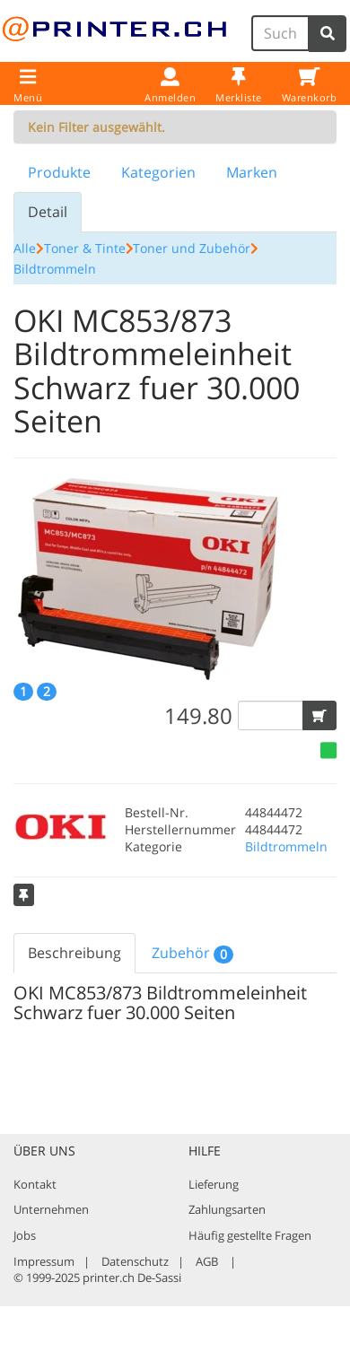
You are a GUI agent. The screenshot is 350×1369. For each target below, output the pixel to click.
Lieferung (213, 1184)
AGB (207, 1261)
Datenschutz (135, 1261)
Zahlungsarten (227, 1209)
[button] (319, 715)
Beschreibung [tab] (74, 953)
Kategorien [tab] (158, 172)
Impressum (43, 1261)
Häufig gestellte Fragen (249, 1235)
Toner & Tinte (85, 248)
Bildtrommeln (54, 268)
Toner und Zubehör (191, 248)
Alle (24, 248)
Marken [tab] (251, 172)
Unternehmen (51, 1209)
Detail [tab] (47, 212)
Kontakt (35, 1184)
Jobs (24, 1235)
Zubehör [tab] (192, 953)
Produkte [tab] (59, 172)
